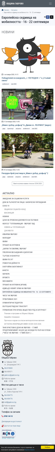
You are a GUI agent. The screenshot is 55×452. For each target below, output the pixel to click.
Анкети (5, 270)
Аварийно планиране (12, 317)
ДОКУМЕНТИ (8, 231)
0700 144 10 (8, 416)
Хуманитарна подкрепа (12, 303)
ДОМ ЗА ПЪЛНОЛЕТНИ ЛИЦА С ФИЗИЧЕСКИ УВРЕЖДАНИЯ (24, 202)
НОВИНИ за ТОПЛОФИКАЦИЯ (14, 227)
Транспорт (10, 128)
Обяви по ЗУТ (7, 259)
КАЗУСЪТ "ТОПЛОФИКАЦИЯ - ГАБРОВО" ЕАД (18, 224)
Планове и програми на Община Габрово (19, 313)
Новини (5, 216)
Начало (5, 10)
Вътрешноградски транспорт (15, 306)
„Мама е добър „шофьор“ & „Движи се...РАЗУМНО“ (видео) (26, 125)
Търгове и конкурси (10, 256)
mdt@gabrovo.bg (10, 402)
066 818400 (8, 368)
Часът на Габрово (9, 296)
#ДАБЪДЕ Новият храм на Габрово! (16, 288)
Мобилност (5, 84)
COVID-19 (5, 206)
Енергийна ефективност (12, 267)
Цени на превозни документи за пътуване (20, 220)
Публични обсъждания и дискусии (17, 252)
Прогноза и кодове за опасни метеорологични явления (24, 320)
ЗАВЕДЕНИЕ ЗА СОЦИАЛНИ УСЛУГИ (15, 199)
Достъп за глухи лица (12, 426)
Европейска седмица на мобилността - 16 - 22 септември (26, 292)
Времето (6, 277)
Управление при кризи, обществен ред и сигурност (24, 310)
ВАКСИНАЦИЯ (9, 213)
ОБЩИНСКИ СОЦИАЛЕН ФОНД (15, 209)
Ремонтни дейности (11, 263)
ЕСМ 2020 (13, 84)
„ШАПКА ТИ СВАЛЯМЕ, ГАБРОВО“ (14, 249)
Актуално (14, 10)
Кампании (10, 177)
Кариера (5, 274)
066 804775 (8, 395)
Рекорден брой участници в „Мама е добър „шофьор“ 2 (25, 173)
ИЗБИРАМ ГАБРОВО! (9, 234)
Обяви (4, 241)
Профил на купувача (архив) (14, 285)
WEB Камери (7, 281)
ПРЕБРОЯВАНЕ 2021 (9, 299)
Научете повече (29, 450)
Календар (6, 238)
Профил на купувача (11, 245)
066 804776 (8, 399)
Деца (3, 128)
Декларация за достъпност (12, 421)
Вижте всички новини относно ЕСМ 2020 (27, 184)
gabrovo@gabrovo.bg (11, 375)
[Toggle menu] (50, 4)
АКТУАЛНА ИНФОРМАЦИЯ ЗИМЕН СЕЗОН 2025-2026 (22, 324)
